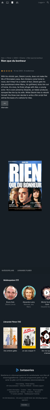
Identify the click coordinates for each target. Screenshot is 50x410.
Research (38, 392)
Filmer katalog (29, 384)
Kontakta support (38, 386)
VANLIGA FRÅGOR (25, 386)
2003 (16, 58)
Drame (22, 58)
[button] (10, 298)
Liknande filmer (24, 270)
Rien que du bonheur (35, 58)
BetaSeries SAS (14, 392)
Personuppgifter (38, 390)
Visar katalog (20, 384)
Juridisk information (13, 390)
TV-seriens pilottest (17, 394)
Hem (3, 58)
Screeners (30, 392)
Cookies (23, 390)
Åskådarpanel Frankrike (31, 394)
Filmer (9, 58)
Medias (23, 392)
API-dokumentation (12, 386)
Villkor (29, 390)
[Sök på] (48, 2)
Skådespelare (8, 270)
